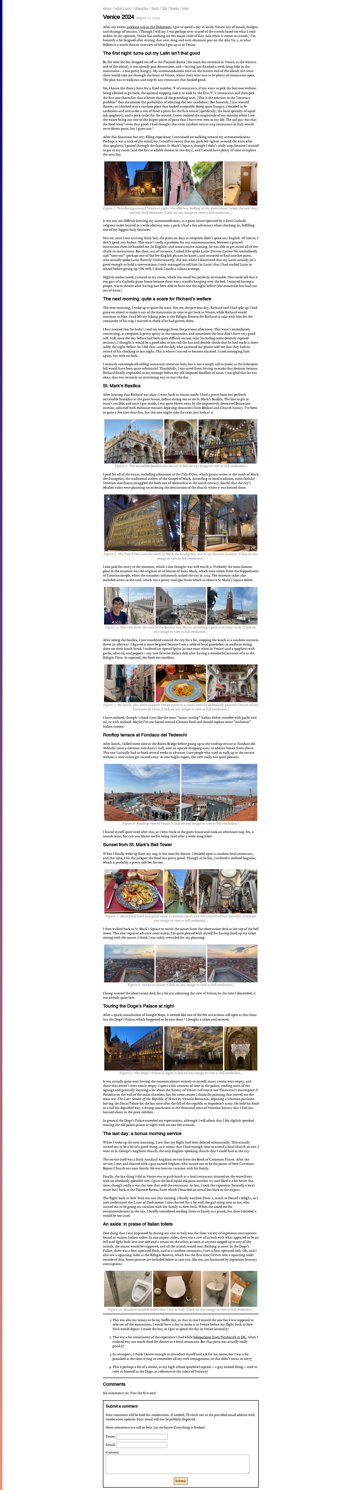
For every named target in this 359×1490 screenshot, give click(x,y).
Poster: (111, 1437)
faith (155, 8)
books (174, 8)
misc (185, 8)
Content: (112, 1452)
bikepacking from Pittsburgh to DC (219, 1337)
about (107, 8)
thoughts (141, 8)
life (164, 8)
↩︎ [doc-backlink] (227, 1329)
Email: (111, 1445)
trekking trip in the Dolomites (149, 27)
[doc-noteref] (152, 129)
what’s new (123, 8)
